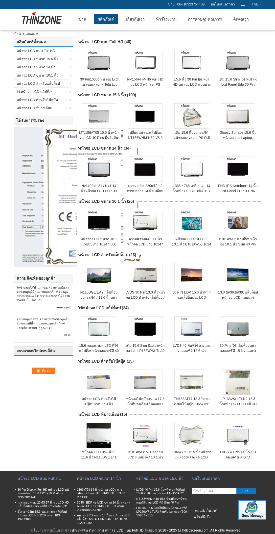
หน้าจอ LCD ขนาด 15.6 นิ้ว (37, 59)
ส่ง (246, 491)
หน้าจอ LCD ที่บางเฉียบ (34, 108)
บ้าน (82, 19)
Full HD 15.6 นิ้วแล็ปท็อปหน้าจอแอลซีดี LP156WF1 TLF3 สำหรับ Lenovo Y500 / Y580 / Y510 (162, 511)
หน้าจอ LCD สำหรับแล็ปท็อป (38, 83)
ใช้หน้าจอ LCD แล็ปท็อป (35, 92)
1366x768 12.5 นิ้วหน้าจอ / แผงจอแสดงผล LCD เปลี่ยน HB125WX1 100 (191, 457)
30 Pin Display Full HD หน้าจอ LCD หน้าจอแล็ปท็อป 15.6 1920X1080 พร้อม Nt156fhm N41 (44, 493)
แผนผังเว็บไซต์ (206, 510)
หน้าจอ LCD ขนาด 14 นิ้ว (36, 67)
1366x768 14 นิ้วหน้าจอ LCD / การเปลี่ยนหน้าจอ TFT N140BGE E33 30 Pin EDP (101, 493)
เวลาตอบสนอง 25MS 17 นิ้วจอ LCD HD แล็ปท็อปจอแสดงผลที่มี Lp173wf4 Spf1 (43, 504)
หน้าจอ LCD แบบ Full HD (36, 51)
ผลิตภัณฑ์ (106, 19)
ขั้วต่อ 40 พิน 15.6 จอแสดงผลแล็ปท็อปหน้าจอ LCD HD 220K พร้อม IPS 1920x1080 (42, 515)
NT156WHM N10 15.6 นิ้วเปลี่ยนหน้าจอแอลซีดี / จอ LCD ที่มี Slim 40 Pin (161, 500)
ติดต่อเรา (241, 19)
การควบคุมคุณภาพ (205, 19)
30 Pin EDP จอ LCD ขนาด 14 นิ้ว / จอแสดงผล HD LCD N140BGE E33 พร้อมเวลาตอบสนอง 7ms (103, 506)
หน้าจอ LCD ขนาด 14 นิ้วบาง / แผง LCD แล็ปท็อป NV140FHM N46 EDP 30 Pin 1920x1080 (103, 519)
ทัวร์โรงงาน (166, 19)
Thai (256, 4)
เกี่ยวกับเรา (135, 19)
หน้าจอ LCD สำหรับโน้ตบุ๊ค (37, 100)
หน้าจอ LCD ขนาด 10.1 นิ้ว (37, 75)
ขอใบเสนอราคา (222, 4)
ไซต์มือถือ (202, 517)
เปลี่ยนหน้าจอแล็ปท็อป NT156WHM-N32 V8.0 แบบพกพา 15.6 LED (145, 138)
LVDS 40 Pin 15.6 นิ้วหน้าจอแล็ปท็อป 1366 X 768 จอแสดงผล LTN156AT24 (160, 491)
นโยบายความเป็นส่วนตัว (50, 530)
